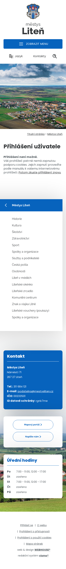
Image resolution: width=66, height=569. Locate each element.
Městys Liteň (54, 134)
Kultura (16, 225)
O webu (42, 525)
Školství (17, 232)
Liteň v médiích (21, 277)
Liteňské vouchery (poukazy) (30, 310)
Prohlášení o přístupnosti (34, 531)
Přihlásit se (26, 525)
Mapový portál (32, 424)
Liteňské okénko (22, 284)
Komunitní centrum (24, 297)
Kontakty (37, 56)
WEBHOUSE (42, 550)
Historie (17, 219)
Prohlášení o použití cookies (34, 537)
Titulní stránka (36, 134)
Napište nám (32, 436)
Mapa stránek (34, 544)
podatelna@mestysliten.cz (35, 391)
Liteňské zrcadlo (22, 291)
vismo (44, 555)
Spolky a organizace (25, 251)
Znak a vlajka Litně (24, 304)
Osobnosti (18, 271)
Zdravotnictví (20, 238)
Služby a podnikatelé (25, 258)
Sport (15, 245)
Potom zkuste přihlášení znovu (39, 172)
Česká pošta (20, 264)
